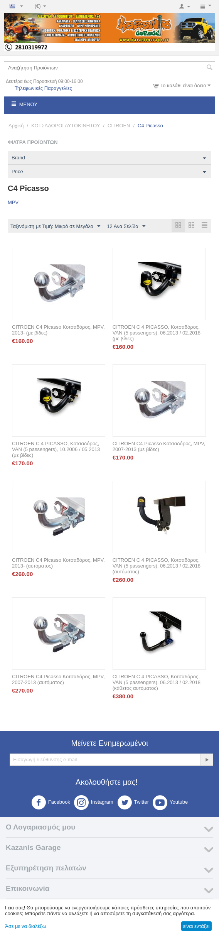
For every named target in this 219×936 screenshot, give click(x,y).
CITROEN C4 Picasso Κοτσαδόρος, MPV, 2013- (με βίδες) (58, 330)
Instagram (93, 803)
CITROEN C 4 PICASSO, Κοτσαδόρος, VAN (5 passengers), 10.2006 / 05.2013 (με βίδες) (56, 449)
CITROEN (119, 125)
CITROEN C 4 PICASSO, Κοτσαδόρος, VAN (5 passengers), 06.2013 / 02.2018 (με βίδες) (156, 333)
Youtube (170, 803)
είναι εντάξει (196, 926)
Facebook (50, 803)
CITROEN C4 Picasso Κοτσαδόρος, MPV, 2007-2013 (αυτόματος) (58, 680)
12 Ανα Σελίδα (126, 226)
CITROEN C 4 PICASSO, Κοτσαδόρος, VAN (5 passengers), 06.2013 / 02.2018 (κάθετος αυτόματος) (156, 682)
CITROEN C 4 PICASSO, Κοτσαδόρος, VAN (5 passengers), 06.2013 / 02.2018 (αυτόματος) (156, 566)
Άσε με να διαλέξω (25, 926)
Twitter (133, 803)
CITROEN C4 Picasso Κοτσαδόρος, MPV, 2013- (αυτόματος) (58, 563)
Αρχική (16, 125)
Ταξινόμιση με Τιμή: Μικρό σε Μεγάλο (55, 226)
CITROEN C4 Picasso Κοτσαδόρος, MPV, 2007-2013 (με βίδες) (159, 447)
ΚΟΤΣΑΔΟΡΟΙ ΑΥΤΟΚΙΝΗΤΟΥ (65, 125)
